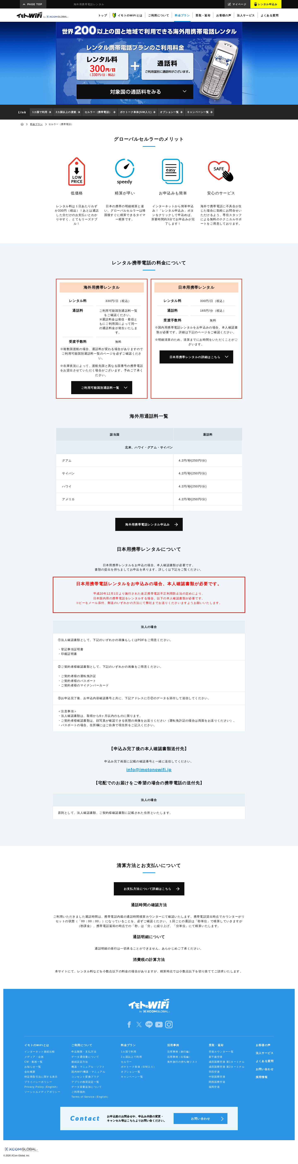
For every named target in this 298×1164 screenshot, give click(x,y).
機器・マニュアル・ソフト (88, 1066)
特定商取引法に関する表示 (41, 1076)
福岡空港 (214, 1086)
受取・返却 (216, 1045)
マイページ (239, 4)
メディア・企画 (34, 1056)
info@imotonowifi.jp (149, 769)
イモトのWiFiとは (36, 1045)
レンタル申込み (267, 4)
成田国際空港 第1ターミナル (227, 1061)
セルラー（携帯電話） (98, 112)
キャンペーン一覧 (198, 112)
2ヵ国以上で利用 (131, 1056)
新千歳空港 (216, 1056)
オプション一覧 (169, 112)
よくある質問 (265, 1061)
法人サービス (265, 1053)
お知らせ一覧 (32, 1066)
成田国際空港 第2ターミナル (227, 1066)
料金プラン (36, 124)
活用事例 (173, 1045)
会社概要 (30, 1071)
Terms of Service (90, 1097)
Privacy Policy (41, 1087)
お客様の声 (263, 1045)
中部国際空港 (217, 1076)
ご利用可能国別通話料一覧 (100, 387)
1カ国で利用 (39, 112)
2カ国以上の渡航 (66, 112)
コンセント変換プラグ (85, 1076)
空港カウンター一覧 (221, 1051)
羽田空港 (214, 1071)
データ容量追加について (86, 1086)
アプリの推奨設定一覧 (85, 1081)
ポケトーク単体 (138, 1067)
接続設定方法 (79, 1061)
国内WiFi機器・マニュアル (88, 1071)
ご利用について (81, 1045)
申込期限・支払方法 (83, 1051)
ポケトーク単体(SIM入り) (136, 112)
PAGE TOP (34, 4)
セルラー (126, 1061)
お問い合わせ (265, 1069)
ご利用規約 (78, 1091)
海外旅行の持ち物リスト (182, 1061)
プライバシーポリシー (38, 1081)
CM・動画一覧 (33, 1061)
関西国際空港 (217, 1081)
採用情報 (262, 1077)
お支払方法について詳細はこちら (148, 888)
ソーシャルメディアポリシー (42, 1091)
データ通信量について (85, 1056)
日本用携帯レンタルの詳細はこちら (194, 357)
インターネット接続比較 (39, 1051)
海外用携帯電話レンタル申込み (147, 524)
